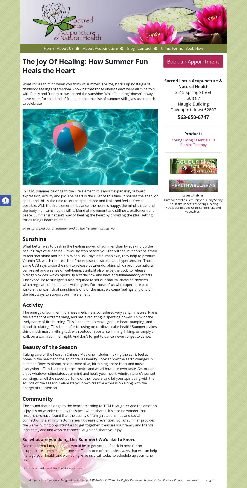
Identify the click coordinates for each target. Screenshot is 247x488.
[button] (5, 200)
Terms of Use (152, 480)
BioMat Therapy (193, 144)
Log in (210, 480)
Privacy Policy (172, 480)
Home (49, 48)
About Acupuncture (100, 48)
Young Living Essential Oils (193, 140)
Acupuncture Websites (44, 480)
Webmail (192, 480)
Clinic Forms (172, 48)
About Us (65, 48)
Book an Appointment (193, 61)
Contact (144, 48)
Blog (131, 48)
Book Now (194, 48)
